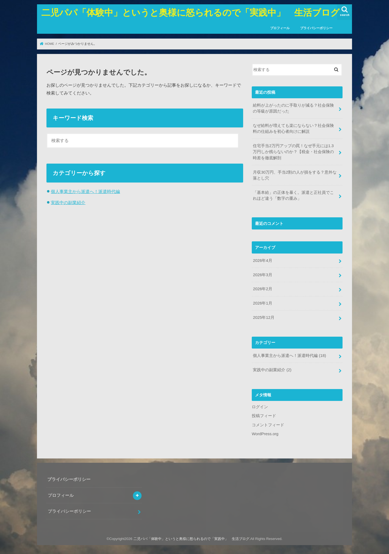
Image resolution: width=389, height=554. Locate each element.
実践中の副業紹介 (68, 202)
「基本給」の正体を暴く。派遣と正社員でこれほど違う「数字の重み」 (293, 195)
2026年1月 (262, 303)
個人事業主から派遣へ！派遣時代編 (85, 191)
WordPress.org (265, 434)
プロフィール (280, 28)
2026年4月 (262, 260)
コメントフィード (268, 425)
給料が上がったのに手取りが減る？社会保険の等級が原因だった (293, 108)
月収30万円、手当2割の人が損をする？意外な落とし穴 (295, 175)
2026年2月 (262, 289)
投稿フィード (264, 416)
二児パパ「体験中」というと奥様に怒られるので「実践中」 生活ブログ (190, 12)
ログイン (260, 407)
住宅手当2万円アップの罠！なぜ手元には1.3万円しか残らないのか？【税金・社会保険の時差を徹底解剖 (293, 152)
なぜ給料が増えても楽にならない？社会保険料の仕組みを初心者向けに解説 (293, 128)
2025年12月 (263, 317)
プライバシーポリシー (316, 28)
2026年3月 (262, 275)
